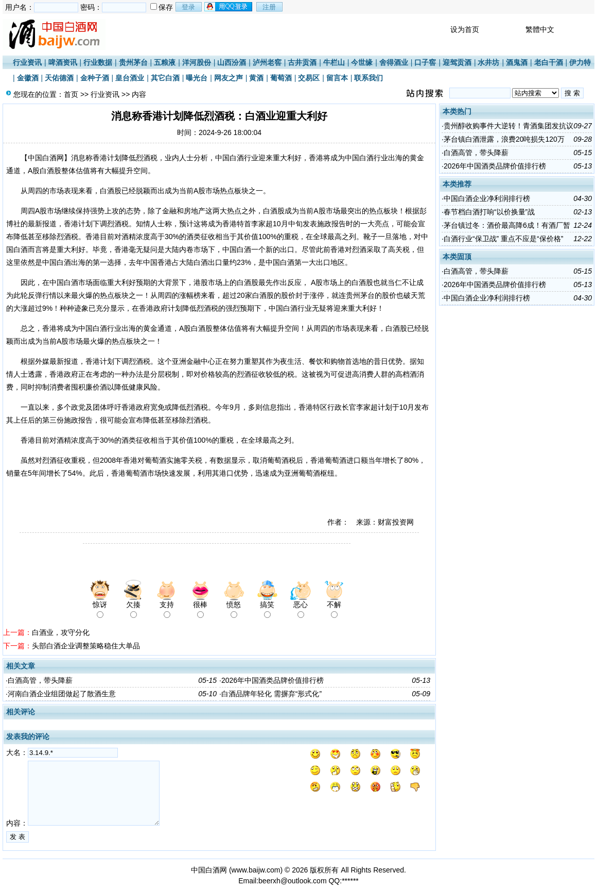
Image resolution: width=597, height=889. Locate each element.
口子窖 (425, 62)
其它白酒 (165, 78)
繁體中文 (539, 29)
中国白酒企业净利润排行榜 (487, 198)
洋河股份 (196, 62)
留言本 (337, 78)
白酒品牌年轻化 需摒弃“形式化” (271, 694)
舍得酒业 (393, 62)
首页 (71, 94)
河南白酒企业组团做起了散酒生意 (62, 694)
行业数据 (97, 62)
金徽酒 (28, 78)
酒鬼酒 (517, 62)
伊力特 (580, 62)
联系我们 (368, 78)
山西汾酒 (231, 62)
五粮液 (164, 62)
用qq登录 (229, 6)
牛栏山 (334, 62)
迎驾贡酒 (457, 62)
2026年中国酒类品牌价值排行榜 (272, 680)
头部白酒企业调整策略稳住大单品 (86, 646)
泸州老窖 (267, 62)
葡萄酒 (281, 78)
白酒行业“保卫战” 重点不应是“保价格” (504, 238)
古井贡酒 (302, 62)
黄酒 (256, 78)
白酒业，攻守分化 (61, 632)
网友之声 (228, 78)
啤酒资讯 (62, 62)
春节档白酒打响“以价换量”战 (489, 212)
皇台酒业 (129, 78)
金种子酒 (94, 78)
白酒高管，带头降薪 (40, 680)
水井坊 (488, 62)
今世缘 (362, 62)
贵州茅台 (133, 62)
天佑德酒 (59, 78)
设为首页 (464, 29)
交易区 (309, 78)
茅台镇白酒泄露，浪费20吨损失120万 (504, 139)
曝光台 (196, 78)
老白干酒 (548, 62)
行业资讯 (27, 62)
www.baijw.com (256, 870)
